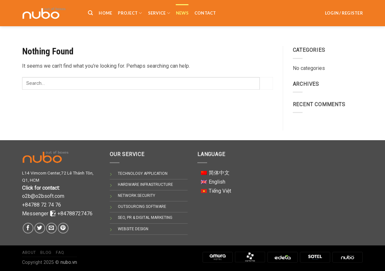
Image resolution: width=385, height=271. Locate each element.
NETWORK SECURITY (136, 195)
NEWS (182, 9)
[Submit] (266, 83)
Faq (60, 252)
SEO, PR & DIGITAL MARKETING (145, 217)
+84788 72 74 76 (41, 205)
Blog (45, 252)
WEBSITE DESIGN (133, 229)
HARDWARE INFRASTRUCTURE (145, 184)
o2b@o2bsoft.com (43, 196)
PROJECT (130, 9)
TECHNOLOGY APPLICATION (143, 173)
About (29, 252)
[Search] (90, 9)
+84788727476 (75, 213)
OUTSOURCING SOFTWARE (142, 206)
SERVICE (159, 9)
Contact (205, 9)
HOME (105, 9)
